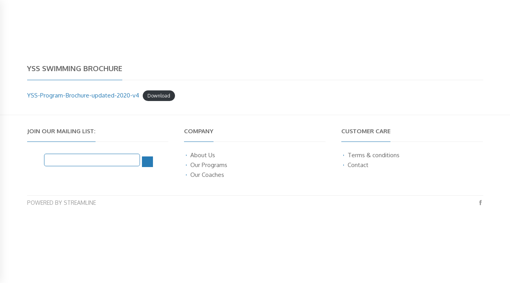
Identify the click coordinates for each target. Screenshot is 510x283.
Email (35, 159)
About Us (202, 155)
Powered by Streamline (61, 202)
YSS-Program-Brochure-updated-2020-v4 (83, 95)
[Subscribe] (147, 161)
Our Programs (208, 165)
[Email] (92, 160)
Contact (358, 165)
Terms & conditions (374, 155)
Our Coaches (207, 174)
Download (158, 96)
